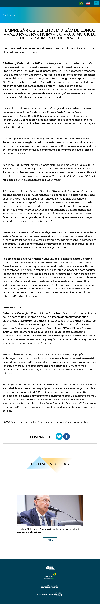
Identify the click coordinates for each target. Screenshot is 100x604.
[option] (50, 519)
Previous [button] (6, 519)
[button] (96, 3)
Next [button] (94, 519)
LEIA (50, 540)
